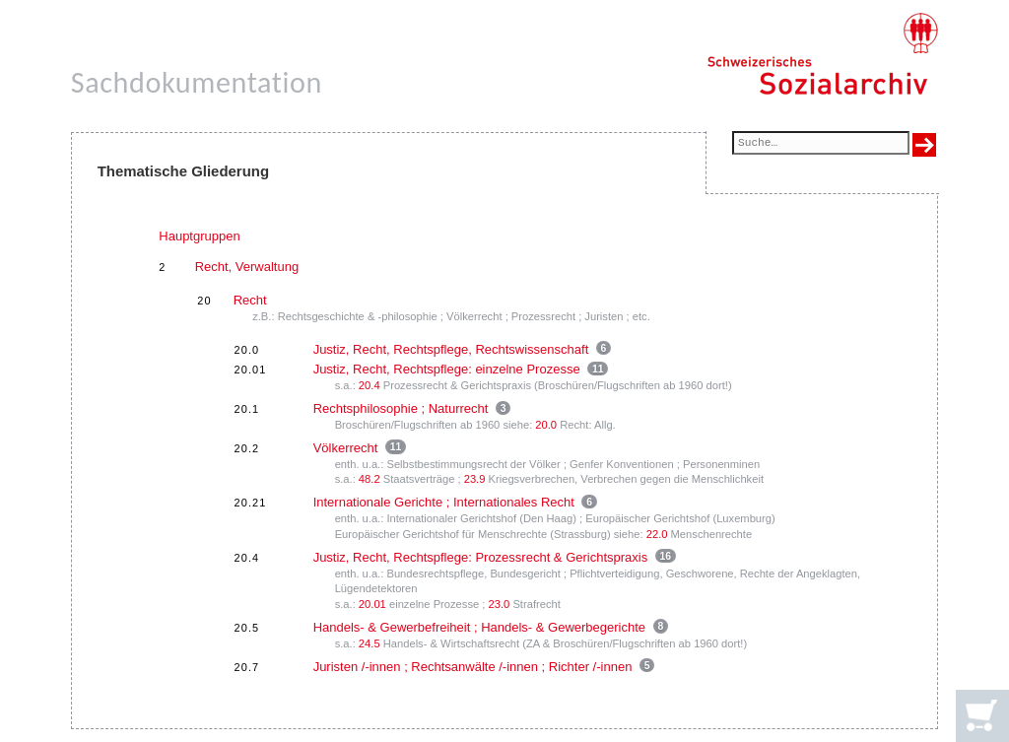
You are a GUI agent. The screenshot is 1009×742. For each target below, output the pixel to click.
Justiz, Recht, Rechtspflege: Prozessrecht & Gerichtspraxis (480, 557)
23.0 (499, 604)
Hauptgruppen (199, 236)
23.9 (475, 479)
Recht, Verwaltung (247, 266)
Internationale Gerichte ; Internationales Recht (443, 502)
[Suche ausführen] (924, 145)
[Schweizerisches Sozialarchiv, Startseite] (822, 54)
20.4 (369, 385)
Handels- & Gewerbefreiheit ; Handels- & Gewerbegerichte (479, 627)
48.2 (369, 479)
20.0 (546, 425)
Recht (250, 300)
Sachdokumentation (196, 82)
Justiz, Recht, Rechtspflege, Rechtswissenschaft (451, 349)
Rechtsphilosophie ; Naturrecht (401, 408)
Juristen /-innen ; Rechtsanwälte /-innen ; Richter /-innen (473, 666)
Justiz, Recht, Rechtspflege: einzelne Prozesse (446, 369)
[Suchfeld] (820, 144)
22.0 (657, 534)
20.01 (372, 604)
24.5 (369, 643)
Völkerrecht (345, 447)
